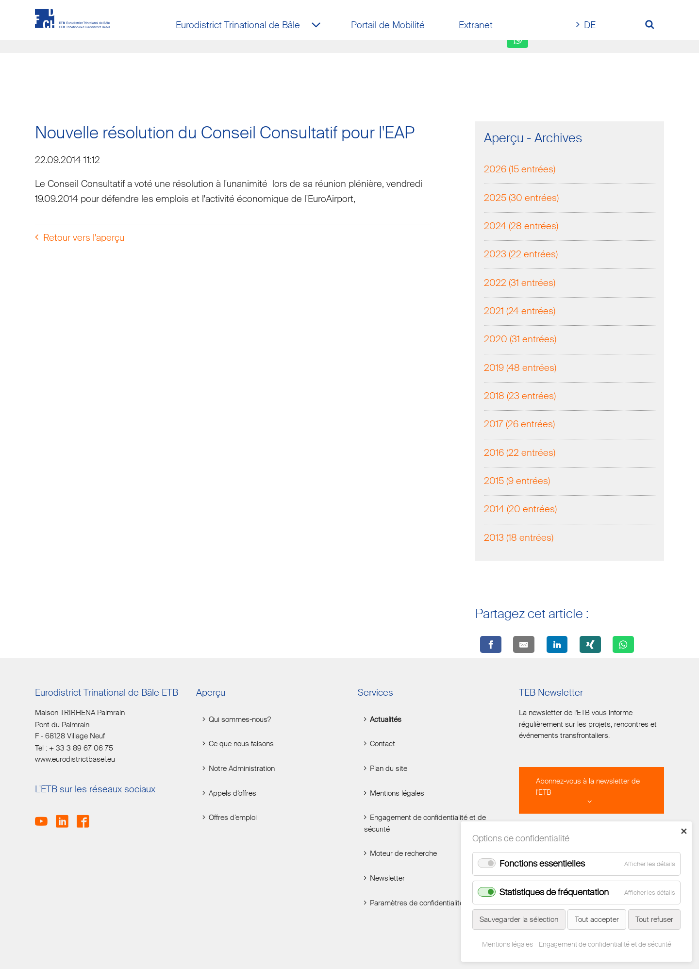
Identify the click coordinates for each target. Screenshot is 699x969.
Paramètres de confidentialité (417, 903)
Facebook (86, 816)
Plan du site (388, 768)
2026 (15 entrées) (519, 169)
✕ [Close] (683, 831)
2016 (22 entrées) (519, 453)
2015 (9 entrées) (517, 481)
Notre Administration (242, 768)
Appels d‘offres (232, 793)
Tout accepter (597, 919)
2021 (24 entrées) (519, 311)
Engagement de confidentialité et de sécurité (425, 823)
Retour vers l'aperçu (83, 238)
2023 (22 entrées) (521, 254)
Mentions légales (397, 793)
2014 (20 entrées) (520, 509)
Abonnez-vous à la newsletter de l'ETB (588, 787)
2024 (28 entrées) (521, 226)
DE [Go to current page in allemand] (590, 25)
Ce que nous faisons (241, 744)
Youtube (44, 816)
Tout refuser (654, 919)
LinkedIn (65, 816)
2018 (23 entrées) (520, 396)
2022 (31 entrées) (519, 283)
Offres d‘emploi (233, 817)
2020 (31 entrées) (520, 339)
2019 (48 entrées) (520, 368)
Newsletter (387, 878)
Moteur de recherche (403, 853)
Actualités (385, 719)
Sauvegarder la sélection (519, 919)
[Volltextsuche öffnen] (653, 25)
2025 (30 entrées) (521, 198)
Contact (382, 744)
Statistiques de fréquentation (554, 892)
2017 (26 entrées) (519, 424)
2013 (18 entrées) (518, 538)
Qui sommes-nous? (240, 719)
